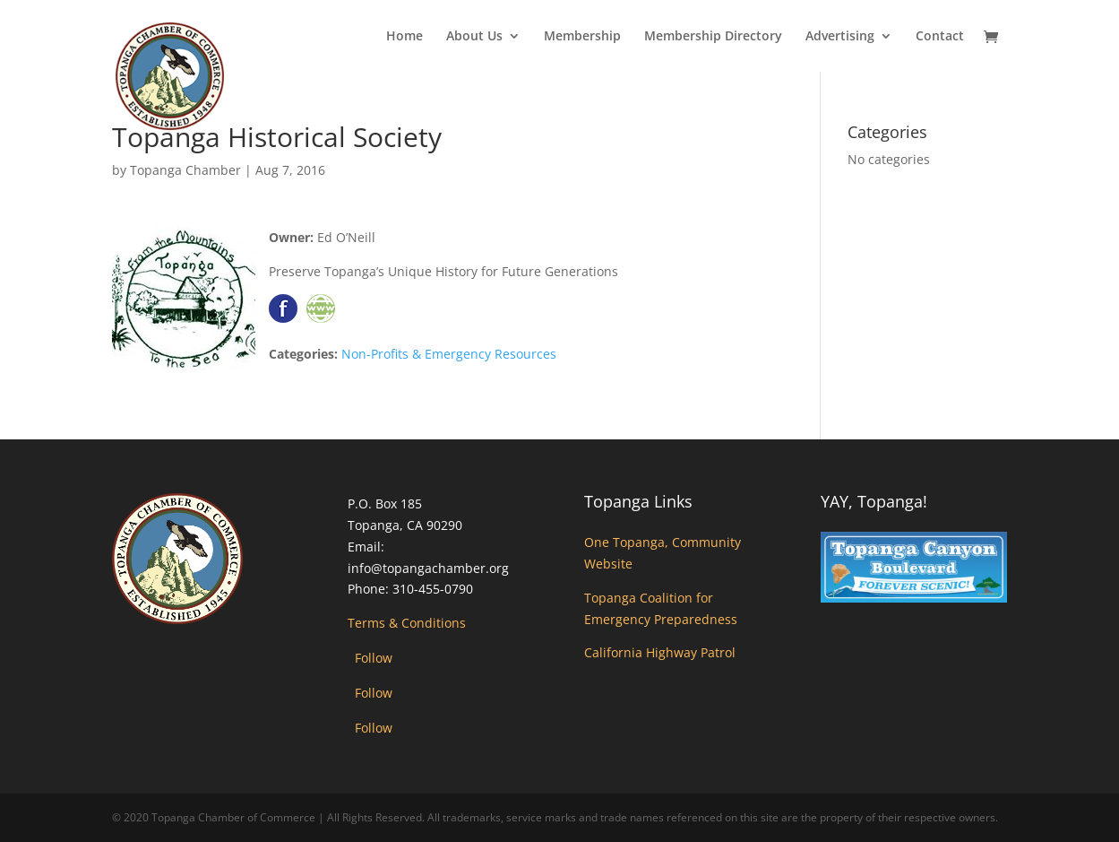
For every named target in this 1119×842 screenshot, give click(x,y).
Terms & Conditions (407, 622)
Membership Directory (713, 37)
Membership (582, 37)
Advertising (839, 37)
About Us (474, 37)
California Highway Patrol (660, 652)
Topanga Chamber (185, 169)
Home (404, 37)
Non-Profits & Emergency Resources (448, 353)
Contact (940, 37)
